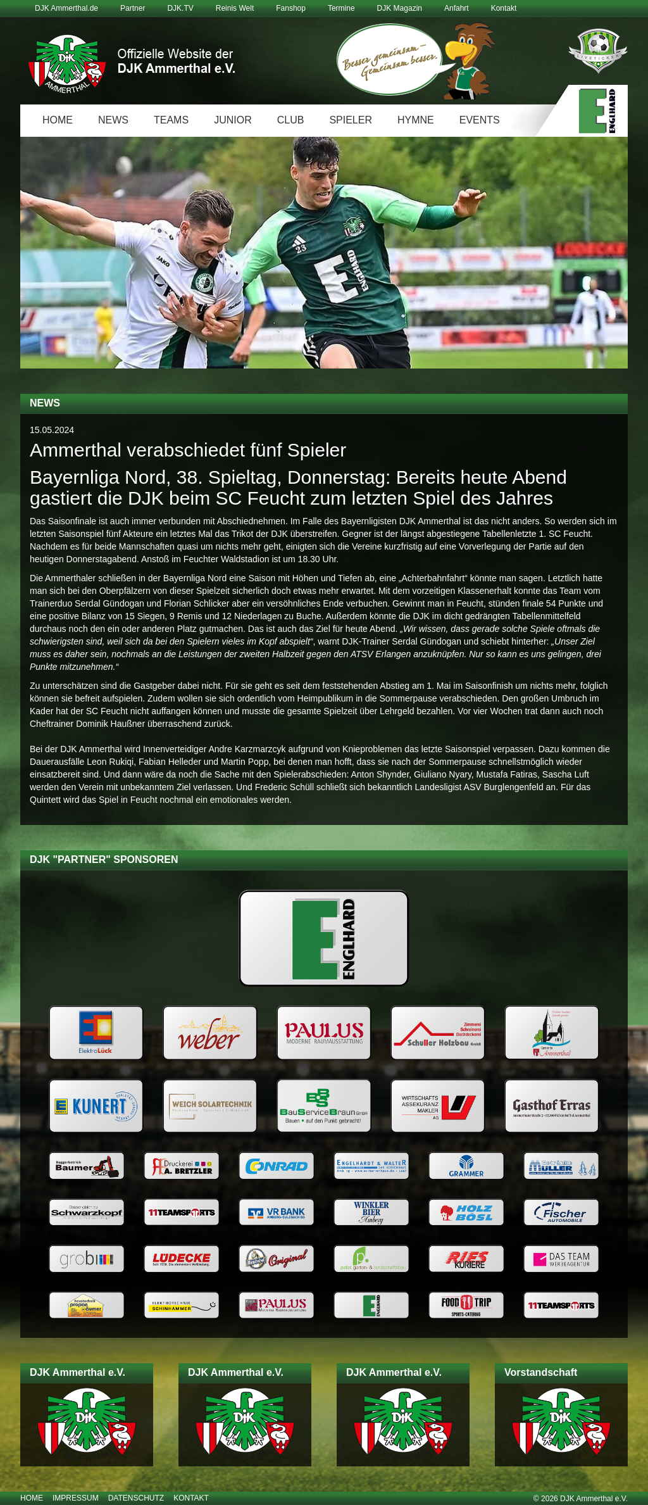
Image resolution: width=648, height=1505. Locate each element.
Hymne (415, 120)
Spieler (350, 120)
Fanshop (291, 8)
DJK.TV (180, 8)
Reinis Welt (235, 8)
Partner (132, 8)
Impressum (76, 1498)
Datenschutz (136, 1498)
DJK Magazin (399, 8)
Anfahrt (456, 8)
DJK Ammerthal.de (66, 8)
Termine (341, 8)
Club (290, 120)
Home (57, 120)
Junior (233, 120)
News (113, 120)
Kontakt (504, 8)
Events (479, 120)
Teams (171, 120)
